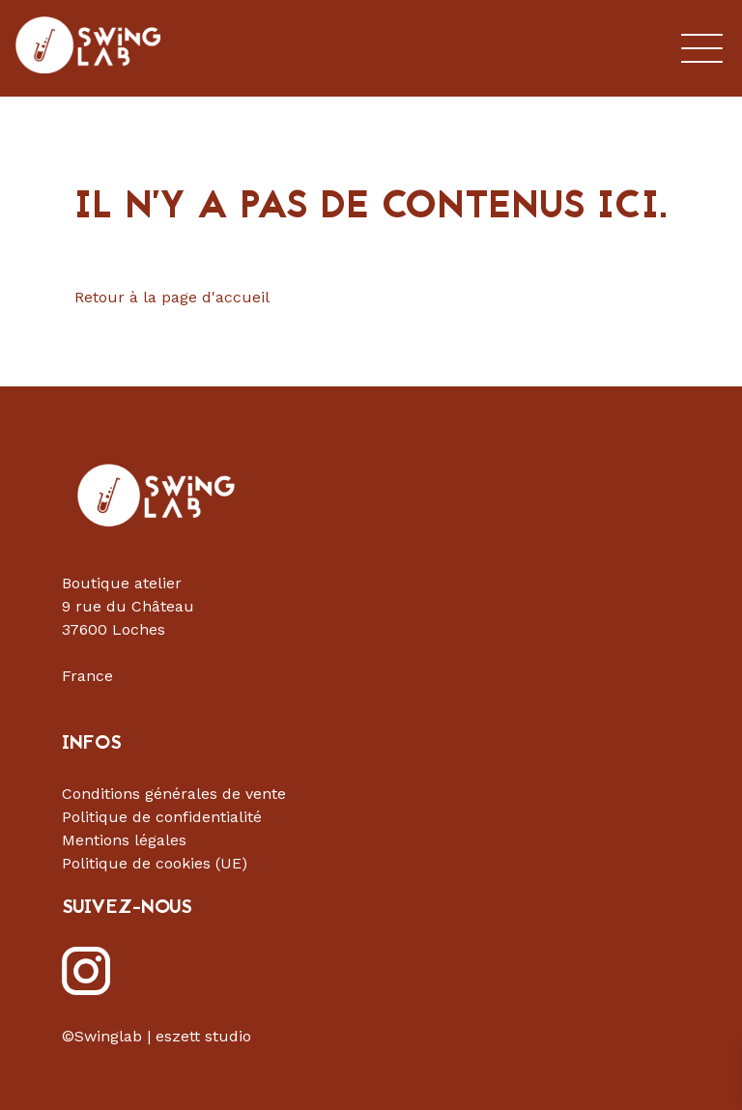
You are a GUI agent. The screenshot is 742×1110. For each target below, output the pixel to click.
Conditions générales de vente (174, 793)
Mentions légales (124, 840)
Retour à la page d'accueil (172, 297)
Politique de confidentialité (162, 817)
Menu (702, 48)
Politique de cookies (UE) (154, 863)
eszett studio (203, 1036)
